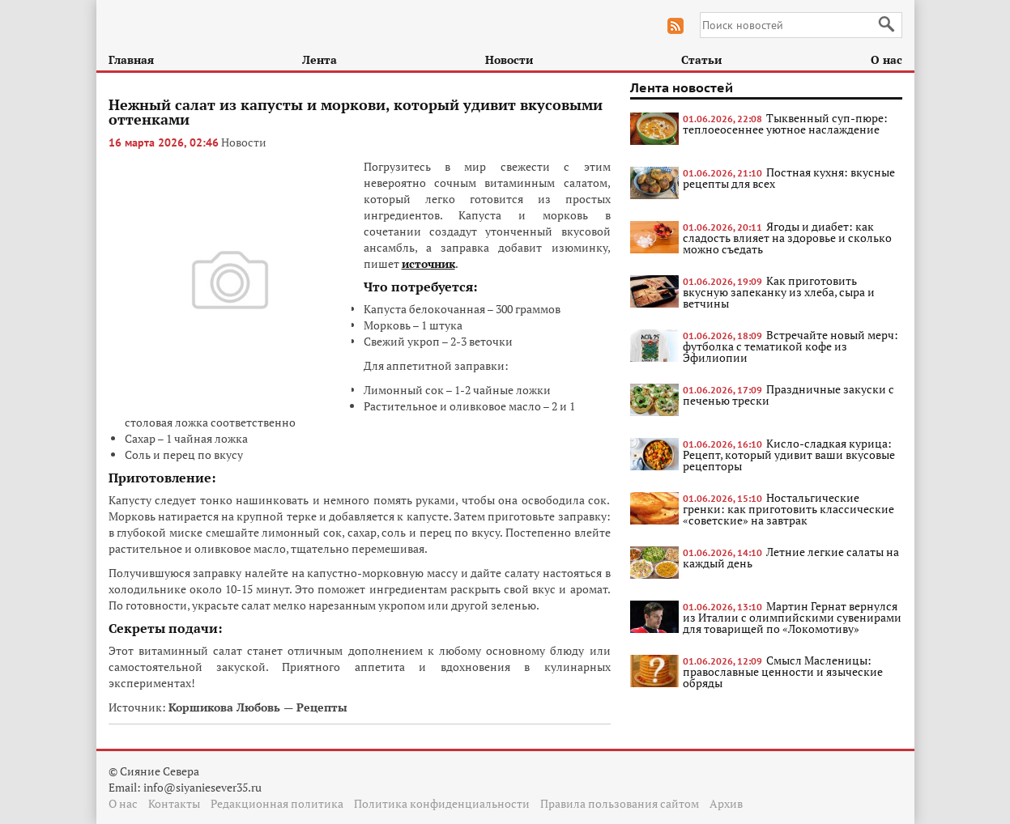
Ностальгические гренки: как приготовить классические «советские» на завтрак (788, 509)
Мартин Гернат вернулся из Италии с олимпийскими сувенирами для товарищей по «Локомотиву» (792, 617)
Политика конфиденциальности (442, 803)
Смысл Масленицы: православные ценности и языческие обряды (783, 671)
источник (428, 263)
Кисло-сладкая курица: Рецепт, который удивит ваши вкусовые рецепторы (789, 454)
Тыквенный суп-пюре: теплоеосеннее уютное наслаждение (785, 123)
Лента (319, 59)
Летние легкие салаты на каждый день (791, 557)
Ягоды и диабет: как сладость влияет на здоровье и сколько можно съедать (787, 238)
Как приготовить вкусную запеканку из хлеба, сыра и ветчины (779, 292)
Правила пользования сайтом (619, 803)
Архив (726, 803)
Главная (131, 59)
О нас (886, 59)
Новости (509, 59)
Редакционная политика (277, 803)
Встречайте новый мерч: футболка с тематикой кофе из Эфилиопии (790, 346)
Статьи (701, 59)
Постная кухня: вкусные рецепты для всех (789, 177)
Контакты (174, 803)
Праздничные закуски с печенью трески (788, 394)
